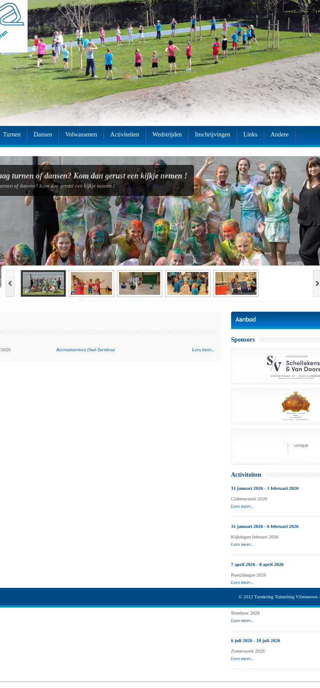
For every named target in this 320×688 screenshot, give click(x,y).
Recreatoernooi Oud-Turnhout (85, 349)
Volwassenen (81, 134)
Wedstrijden (167, 134)
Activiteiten (124, 134)
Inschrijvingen (212, 134)
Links (250, 134)
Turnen (12, 134)
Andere (279, 134)
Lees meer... (203, 349)
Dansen (43, 134)
